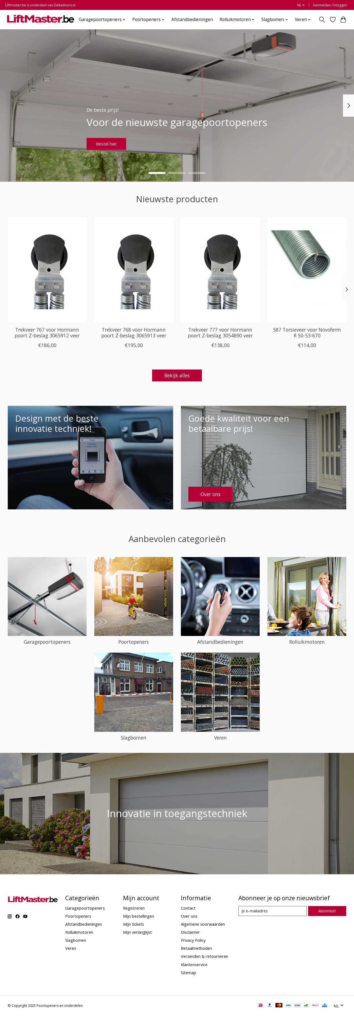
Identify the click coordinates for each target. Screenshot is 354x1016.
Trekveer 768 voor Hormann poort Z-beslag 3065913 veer (133, 332)
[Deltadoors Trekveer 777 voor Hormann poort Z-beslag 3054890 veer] (220, 269)
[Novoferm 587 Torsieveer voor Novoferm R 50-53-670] (307, 269)
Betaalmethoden (196, 948)
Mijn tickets (133, 924)
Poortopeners (133, 641)
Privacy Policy (193, 940)
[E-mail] (272, 911)
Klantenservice (194, 964)
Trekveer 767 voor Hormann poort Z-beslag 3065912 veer (47, 332)
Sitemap (188, 972)
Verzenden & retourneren (204, 956)
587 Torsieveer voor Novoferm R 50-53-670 (307, 332)
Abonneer (327, 911)
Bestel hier (111, 142)
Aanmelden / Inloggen (330, 5)
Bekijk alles (177, 375)
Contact (188, 908)
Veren (220, 737)
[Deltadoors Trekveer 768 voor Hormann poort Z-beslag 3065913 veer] (133, 269)
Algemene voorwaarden (203, 924)
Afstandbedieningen (192, 19)
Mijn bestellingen (138, 916)
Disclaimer (190, 932)
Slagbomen (133, 737)
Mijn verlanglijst (137, 932)
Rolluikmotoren (307, 641)
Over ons (189, 916)
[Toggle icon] (322, 20)
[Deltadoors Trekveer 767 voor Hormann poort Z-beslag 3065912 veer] (47, 269)
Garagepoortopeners (47, 641)
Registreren (134, 908)
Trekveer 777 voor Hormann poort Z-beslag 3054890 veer (220, 332)
